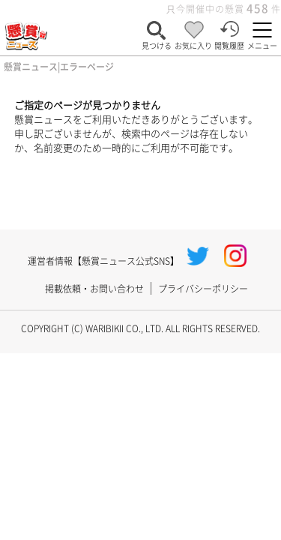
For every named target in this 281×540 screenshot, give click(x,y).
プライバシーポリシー (203, 288)
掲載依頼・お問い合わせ (94, 288)
